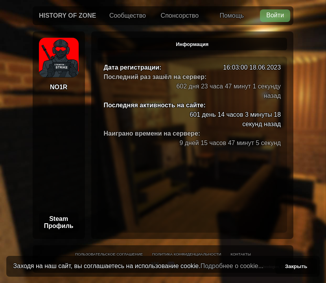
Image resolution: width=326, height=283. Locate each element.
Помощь (231, 15)
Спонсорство (180, 15)
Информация (192, 44)
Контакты (240, 254)
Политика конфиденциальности (186, 254)
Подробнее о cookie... (232, 266)
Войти (275, 15)
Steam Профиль (59, 222)
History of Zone (67, 15)
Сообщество (127, 15)
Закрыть (296, 266)
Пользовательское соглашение (109, 254)
